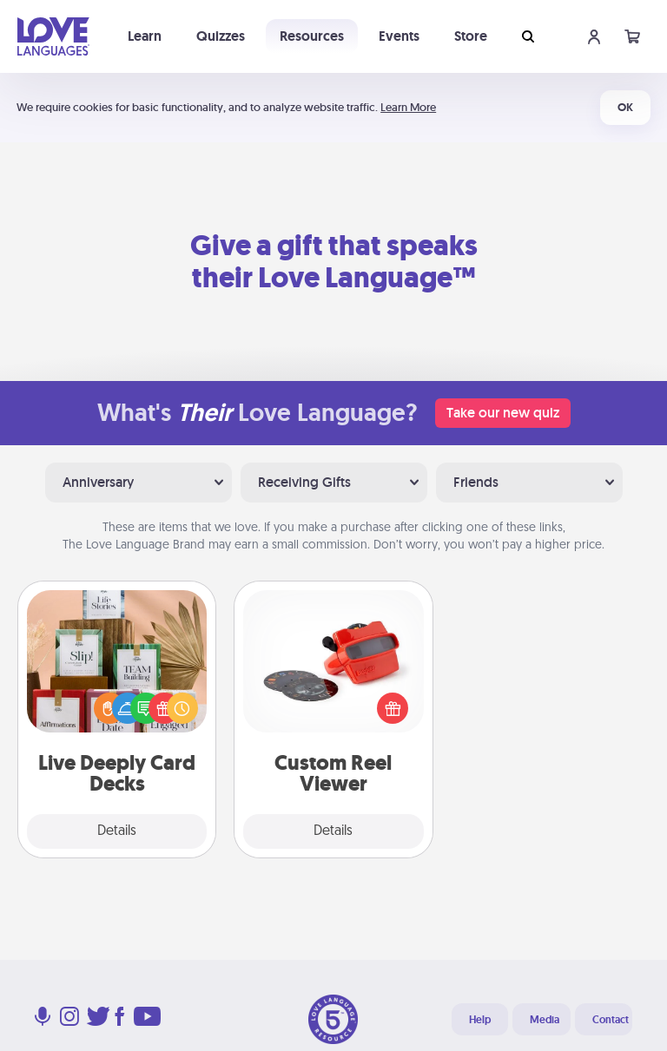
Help (480, 1020)
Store (470, 36)
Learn (145, 36)
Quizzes (220, 36)
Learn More (408, 107)
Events (399, 36)
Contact (610, 1020)
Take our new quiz (502, 413)
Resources (312, 36)
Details (116, 831)
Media (544, 1020)
